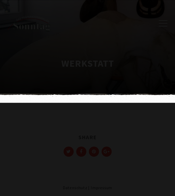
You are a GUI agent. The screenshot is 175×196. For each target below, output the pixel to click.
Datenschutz (75, 187)
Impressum (101, 187)
